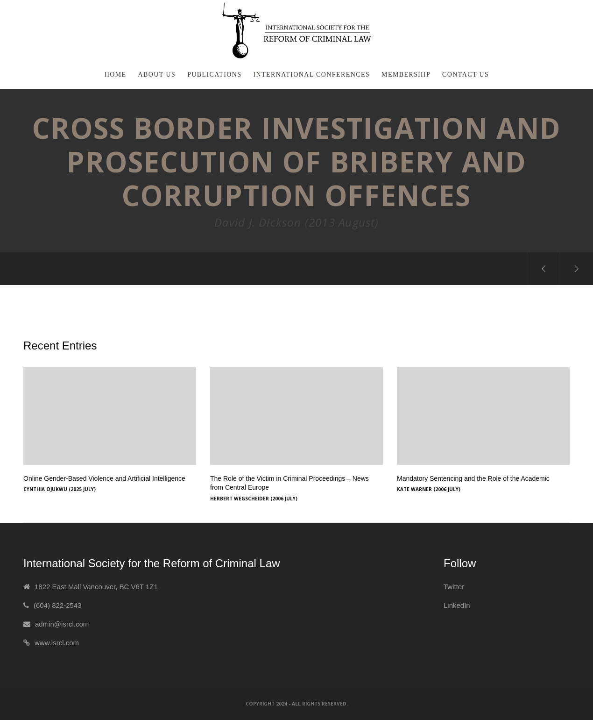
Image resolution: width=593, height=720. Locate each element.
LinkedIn (457, 605)
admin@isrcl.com (62, 624)
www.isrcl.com (57, 643)
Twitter (454, 587)
